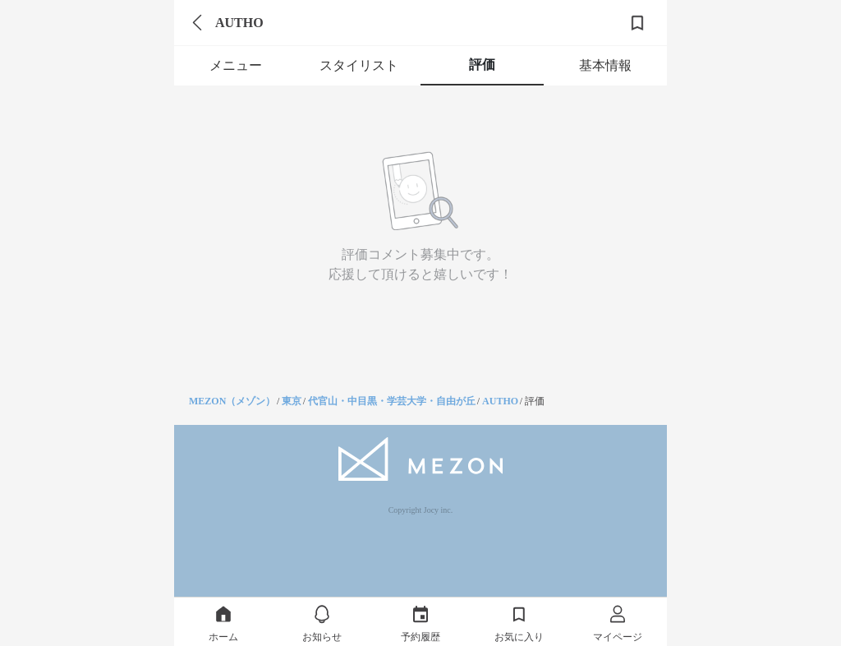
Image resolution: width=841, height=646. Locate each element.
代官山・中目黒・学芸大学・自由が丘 (392, 401)
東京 (291, 401)
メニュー (235, 65)
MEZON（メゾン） (232, 401)
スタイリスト (358, 65)
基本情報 (605, 65)
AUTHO (500, 401)
